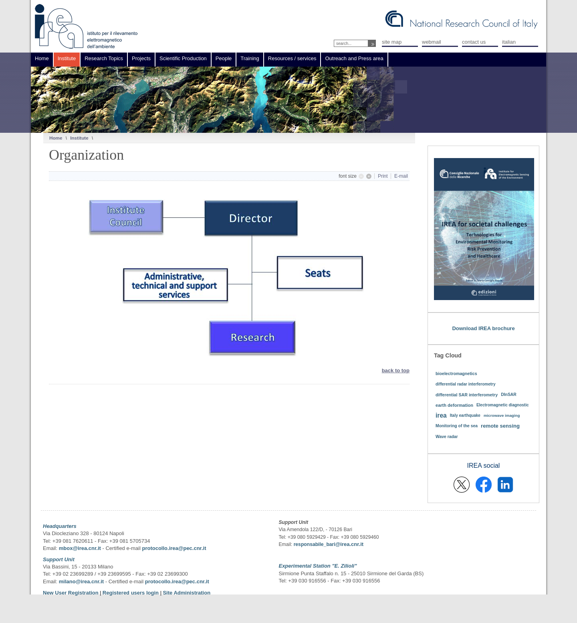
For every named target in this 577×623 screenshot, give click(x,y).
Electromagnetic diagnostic (502, 405)
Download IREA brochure (483, 328)
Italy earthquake (465, 415)
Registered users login (131, 593)
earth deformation (454, 405)
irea (441, 415)
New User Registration (71, 593)
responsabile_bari (314, 544)
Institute (79, 137)
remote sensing (500, 426)
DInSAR (508, 394)
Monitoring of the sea (457, 426)
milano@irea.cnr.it (81, 581)
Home (55, 137)
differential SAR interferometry (467, 394)
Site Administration (186, 593)
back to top (396, 370)
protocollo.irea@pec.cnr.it (174, 548)
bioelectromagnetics (456, 373)
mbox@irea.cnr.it (80, 548)
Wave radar (447, 436)
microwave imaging (502, 415)
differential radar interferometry (466, 384)
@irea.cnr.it (349, 544)
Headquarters (60, 526)
